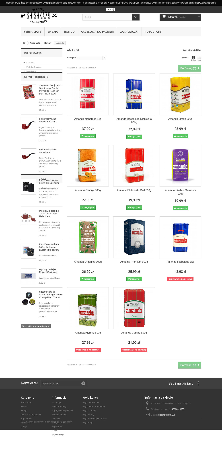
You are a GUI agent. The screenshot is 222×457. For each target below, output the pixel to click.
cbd (24, 366)
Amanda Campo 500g (134, 332)
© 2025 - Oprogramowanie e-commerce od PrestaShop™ (46, 448)
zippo (52, 357)
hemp (32, 366)
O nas (29, 75)
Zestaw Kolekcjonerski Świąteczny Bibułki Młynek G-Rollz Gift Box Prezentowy (50, 99)
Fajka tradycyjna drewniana (47, 160)
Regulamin (31, 70)
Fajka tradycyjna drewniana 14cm (47, 130)
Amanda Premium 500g (134, 261)
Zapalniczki (129, 31)
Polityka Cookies (33, 66)
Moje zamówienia (90, 405)
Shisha (53, 31)
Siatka (193, 58)
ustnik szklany (39, 357)
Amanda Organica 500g (88, 261)
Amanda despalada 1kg (180, 261)
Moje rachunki (89, 413)
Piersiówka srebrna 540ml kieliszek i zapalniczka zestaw (49, 257)
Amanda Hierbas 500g (88, 332)
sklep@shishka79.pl (166, 418)
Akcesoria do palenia (97, 31)
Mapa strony (58, 437)
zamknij (110, 9)
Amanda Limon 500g (180, 118)
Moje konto (90, 400)
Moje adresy (88, 417)
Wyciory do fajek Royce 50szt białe (48, 280)
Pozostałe (153, 31)
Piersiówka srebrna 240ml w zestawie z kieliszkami (49, 223)
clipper (25, 357)
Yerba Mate (32, 31)
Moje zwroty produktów (93, 409)
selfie (44, 361)
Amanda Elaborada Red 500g (134, 190)
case (40, 366)
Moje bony (87, 425)
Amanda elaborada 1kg (87, 118)
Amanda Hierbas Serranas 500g (180, 192)
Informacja (33, 53)
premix (35, 361)
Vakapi (24, 429)
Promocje (56, 405)
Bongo (69, 31)
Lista (199, 58)
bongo (25, 361)
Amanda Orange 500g (88, 190)
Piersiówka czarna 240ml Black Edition (49, 191)
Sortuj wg (71, 58)
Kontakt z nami (59, 417)
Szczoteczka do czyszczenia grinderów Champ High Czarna (50, 304)
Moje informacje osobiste (94, 421)
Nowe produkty (36, 87)
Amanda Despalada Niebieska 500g (134, 120)
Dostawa (30, 61)
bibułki (54, 361)
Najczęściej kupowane (62, 413)
